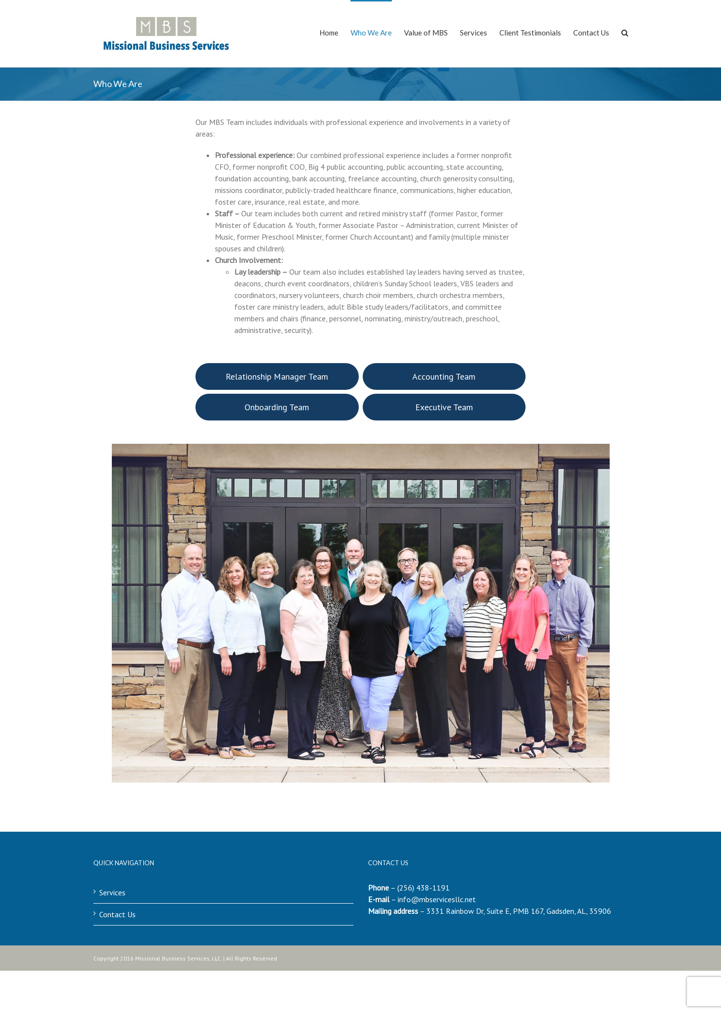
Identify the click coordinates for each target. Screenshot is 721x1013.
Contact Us (117, 914)
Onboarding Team (277, 407)
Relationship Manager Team (277, 376)
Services (112, 892)
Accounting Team (443, 376)
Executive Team (444, 407)
